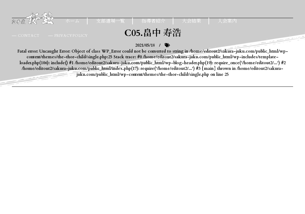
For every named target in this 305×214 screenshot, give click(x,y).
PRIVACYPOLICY (71, 35)
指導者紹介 (153, 21)
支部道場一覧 (110, 21)
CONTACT (29, 35)
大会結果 (191, 21)
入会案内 (227, 21)
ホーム (72, 21)
